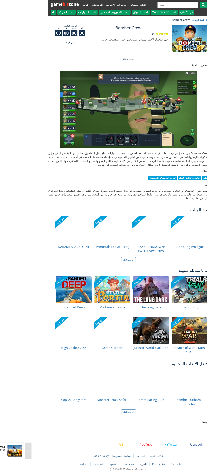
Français (104, 464)
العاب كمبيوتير (113, 5)
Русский (73, 464)
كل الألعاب (161, 12)
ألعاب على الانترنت (91, 5)
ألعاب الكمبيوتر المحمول (89, 12)
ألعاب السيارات (62, 12)
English (58, 464)
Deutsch (150, 464)
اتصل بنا (116, 456)
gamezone (40, 4)
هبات (60, 5)
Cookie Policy (76, 456)
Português (134, 464)
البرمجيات (72, 5)
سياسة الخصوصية (96, 456)
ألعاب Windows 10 (139, 12)
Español (88, 464)
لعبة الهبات (173, 20)
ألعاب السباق (116, 12)
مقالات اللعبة (132, 456)
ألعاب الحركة (41, 12)
